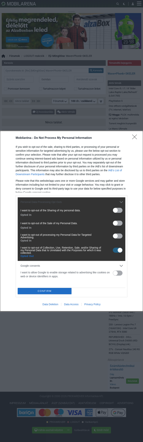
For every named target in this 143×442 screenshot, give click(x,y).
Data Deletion (50, 304)
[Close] (135, 138)
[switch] (118, 210)
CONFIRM (45, 290)
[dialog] (71, 221)
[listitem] (71, 202)
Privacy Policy (92, 304)
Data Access (71, 304)
